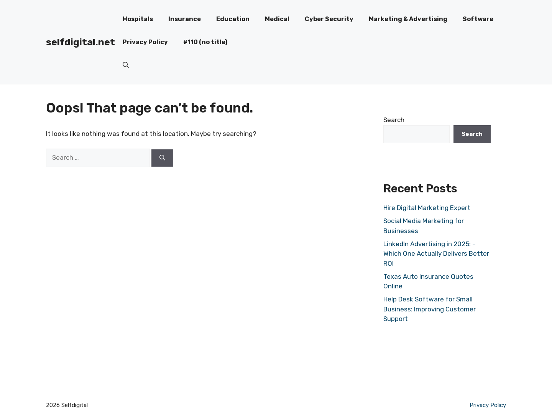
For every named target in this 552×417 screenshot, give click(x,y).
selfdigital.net (80, 42)
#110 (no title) (205, 42)
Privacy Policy (145, 42)
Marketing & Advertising (408, 19)
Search (393, 120)
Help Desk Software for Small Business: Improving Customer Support (429, 309)
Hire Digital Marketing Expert (426, 208)
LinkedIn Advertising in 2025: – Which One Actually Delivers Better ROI (436, 253)
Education (233, 19)
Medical (277, 19)
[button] (125, 65)
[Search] (162, 158)
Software (478, 19)
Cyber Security (329, 19)
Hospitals (138, 19)
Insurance (184, 19)
